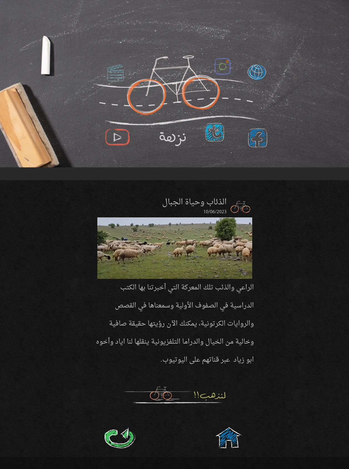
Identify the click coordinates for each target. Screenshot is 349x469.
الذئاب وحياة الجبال (194, 202)
